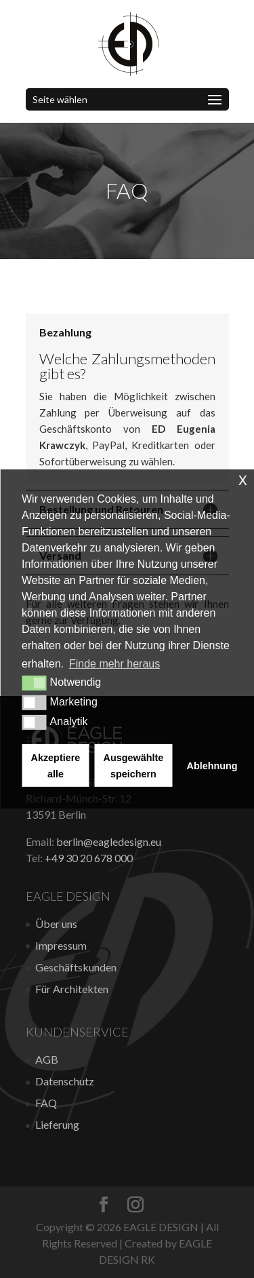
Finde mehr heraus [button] (114, 664)
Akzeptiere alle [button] (56, 765)
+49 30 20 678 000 (89, 857)
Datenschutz (64, 1080)
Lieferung (57, 1124)
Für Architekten (71, 988)
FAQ (46, 1102)
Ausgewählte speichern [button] (134, 765)
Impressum (61, 945)
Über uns (56, 923)
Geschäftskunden (76, 967)
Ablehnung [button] (212, 765)
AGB (46, 1059)
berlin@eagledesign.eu (108, 841)
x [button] (242, 479)
